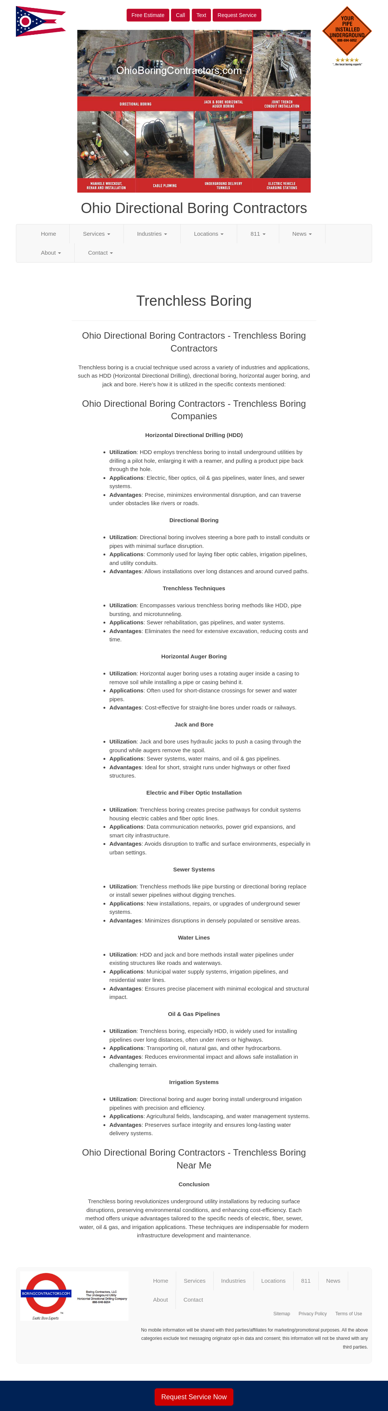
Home (48, 233)
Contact (100, 252)
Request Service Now (194, 1397)
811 (257, 233)
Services (96, 233)
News (302, 233)
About (51, 252)
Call (180, 15)
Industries (152, 233)
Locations (209, 233)
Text (202, 15)
